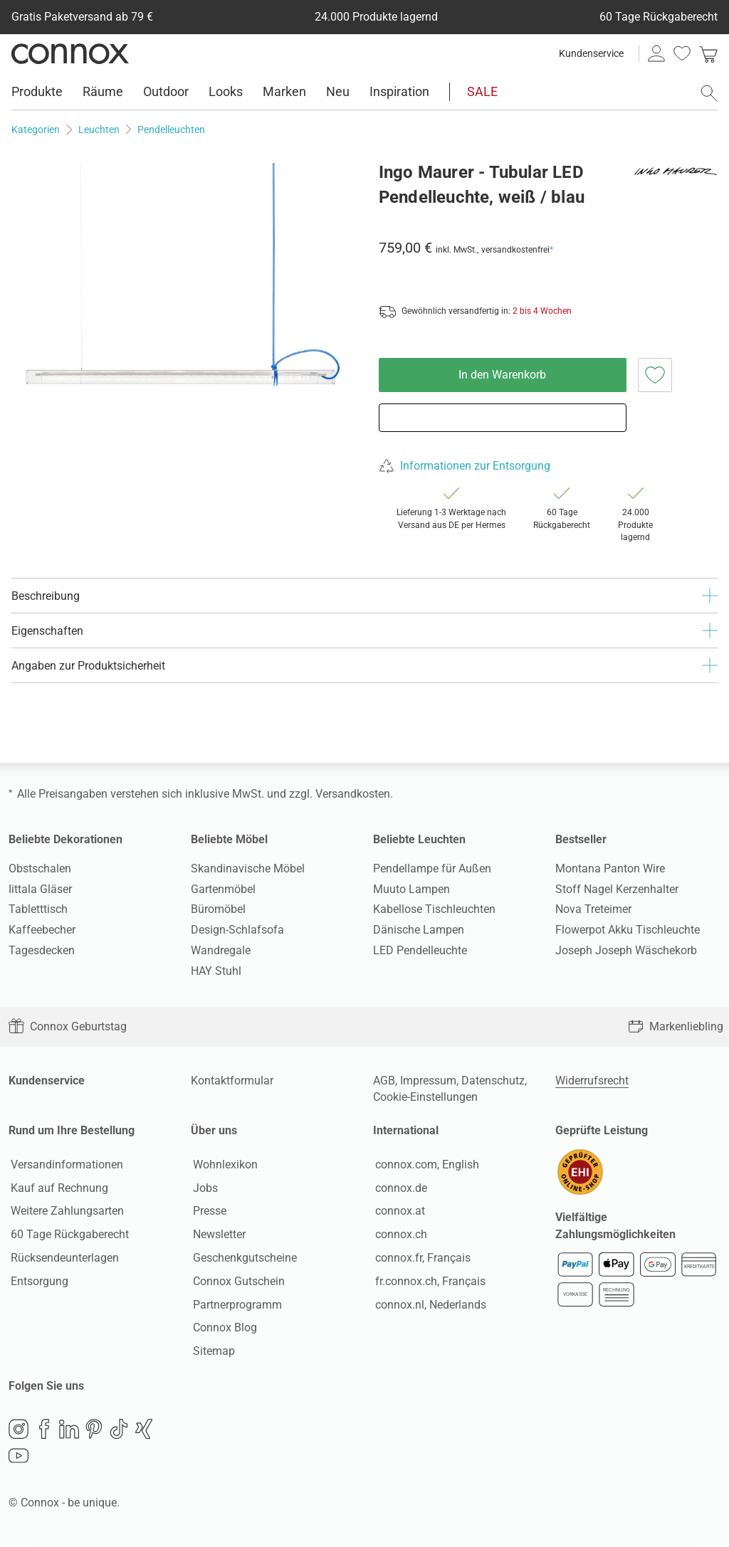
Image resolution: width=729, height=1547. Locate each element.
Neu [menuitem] (338, 91)
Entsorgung (37, 1282)
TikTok (119, 1431)
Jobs (203, 1188)
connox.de (399, 1188)
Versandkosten (352, 794)
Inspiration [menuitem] (399, 91)
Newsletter (217, 1235)
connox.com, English (425, 1165)
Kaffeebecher (42, 929)
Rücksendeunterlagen (63, 1258)
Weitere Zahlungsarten (65, 1212)
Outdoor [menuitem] (166, 91)
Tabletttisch (38, 909)
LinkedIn (69, 1431)
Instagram (18, 1431)
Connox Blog (223, 1329)
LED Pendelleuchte (420, 950)
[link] (708, 53)
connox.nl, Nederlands (428, 1305)
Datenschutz (493, 1080)
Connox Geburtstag (68, 1026)
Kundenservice (591, 53)
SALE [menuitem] (482, 91)
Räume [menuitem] (103, 91)
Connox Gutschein (237, 1282)
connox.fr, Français (420, 1258)
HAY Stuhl (216, 971)
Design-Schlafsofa (237, 929)
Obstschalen (40, 868)
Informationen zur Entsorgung (475, 465)
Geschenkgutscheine (243, 1258)
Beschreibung (364, 595)
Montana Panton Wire (610, 868)
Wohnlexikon (223, 1165)
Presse (207, 1212)
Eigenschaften (364, 630)
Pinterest (94, 1431)
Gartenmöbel (223, 889)
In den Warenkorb (502, 374)
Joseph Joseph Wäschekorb (626, 950)
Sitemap (212, 1352)
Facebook (44, 1431)
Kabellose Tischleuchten (434, 909)
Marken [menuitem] (284, 91)
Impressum (428, 1080)
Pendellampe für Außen (432, 868)
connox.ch (399, 1235)
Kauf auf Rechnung (57, 1188)
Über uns (214, 1130)
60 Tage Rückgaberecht (68, 1235)
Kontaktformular (232, 1080)
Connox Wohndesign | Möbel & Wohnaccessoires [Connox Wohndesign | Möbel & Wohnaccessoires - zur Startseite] (70, 53)
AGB (384, 1080)
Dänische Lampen (418, 929)
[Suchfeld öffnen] (709, 93)
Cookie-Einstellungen (425, 1097)
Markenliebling (675, 1026)
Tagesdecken (42, 950)
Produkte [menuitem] (37, 91)
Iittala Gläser (40, 889)
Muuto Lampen (411, 889)
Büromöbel (218, 909)
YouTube (18, 1458)
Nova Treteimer (593, 909)
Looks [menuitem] (226, 91)
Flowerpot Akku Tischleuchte (627, 929)
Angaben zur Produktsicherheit (364, 665)
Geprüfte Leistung (601, 1130)
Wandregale (221, 950)
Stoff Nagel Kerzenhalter (616, 889)
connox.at (398, 1212)
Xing (144, 1431)
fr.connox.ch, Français (428, 1282)
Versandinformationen (65, 1165)
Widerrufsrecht (592, 1080)
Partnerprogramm (235, 1305)
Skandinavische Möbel (248, 868)
